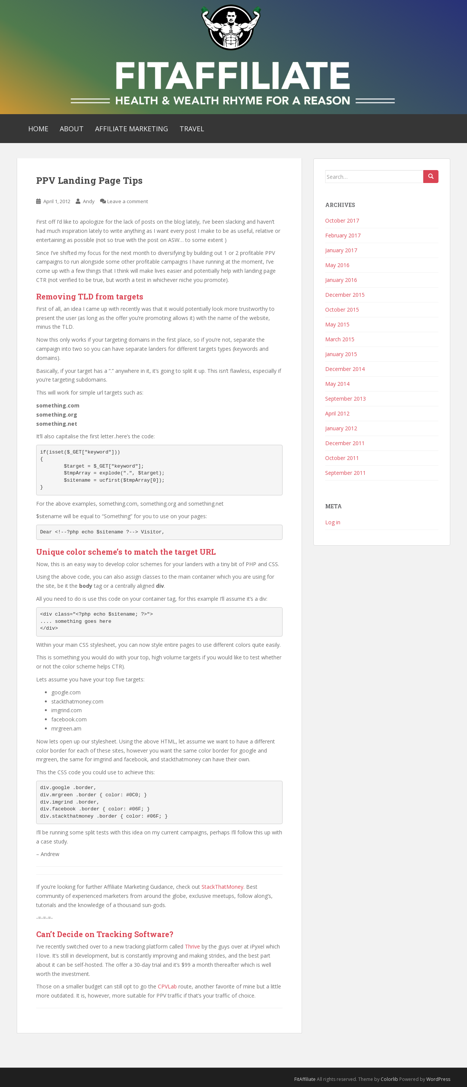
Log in (332, 522)
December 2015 (345, 294)
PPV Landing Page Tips (89, 180)
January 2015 (341, 354)
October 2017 (342, 220)
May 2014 (337, 383)
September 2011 (345, 472)
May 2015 (337, 324)
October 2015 (342, 309)
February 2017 (343, 235)
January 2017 (341, 250)
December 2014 (345, 368)
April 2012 (337, 413)
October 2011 (342, 458)
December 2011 (345, 443)
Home (38, 128)
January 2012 (341, 428)
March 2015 (339, 339)
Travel (191, 128)
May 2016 (337, 265)
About (72, 128)
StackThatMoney (222, 886)
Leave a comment (127, 201)
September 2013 (345, 398)
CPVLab (167, 986)
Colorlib (389, 1079)
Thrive (192, 946)
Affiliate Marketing (131, 128)
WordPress (438, 1079)
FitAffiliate (305, 1079)
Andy (89, 201)
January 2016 (341, 279)
